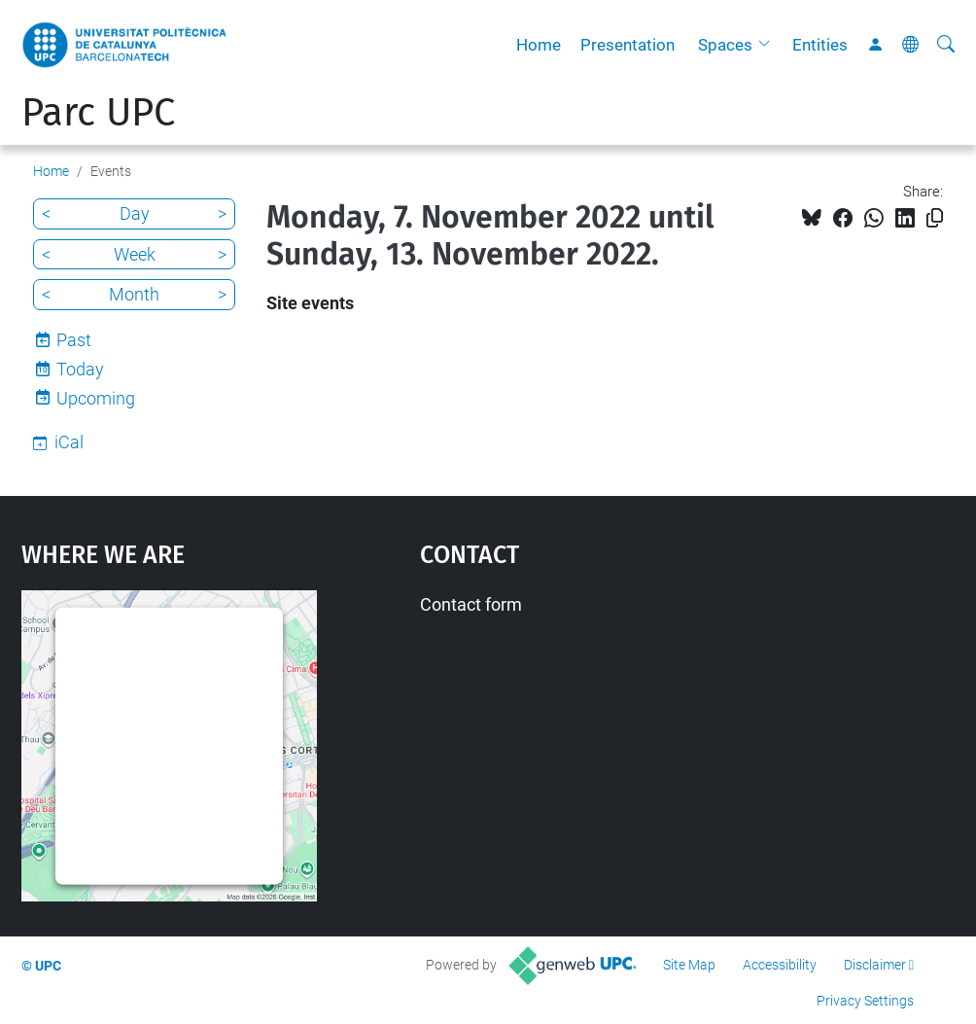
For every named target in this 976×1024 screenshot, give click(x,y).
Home (538, 44)
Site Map (689, 964)
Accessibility (780, 964)
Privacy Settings (865, 1000)
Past (73, 340)
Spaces (725, 44)
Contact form (471, 604)
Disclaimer (875, 964)
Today (80, 369)
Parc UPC (98, 112)
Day (135, 213)
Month (134, 294)
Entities (820, 44)
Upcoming (95, 398)
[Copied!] (934, 218)
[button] (769, 44)
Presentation (627, 44)
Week (135, 254)
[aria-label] (946, 44)
